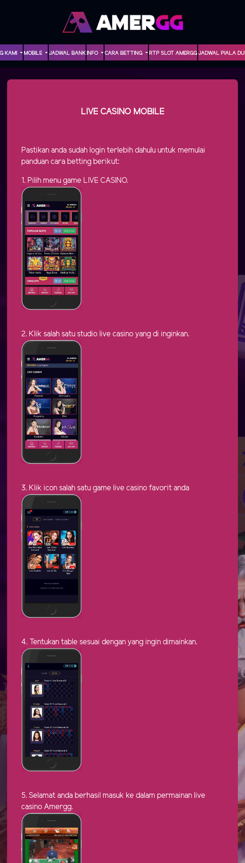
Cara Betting (124, 53)
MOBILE (34, 53)
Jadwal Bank (67, 53)
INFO (93, 53)
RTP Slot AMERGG (173, 53)
